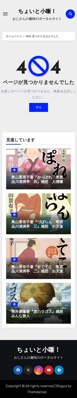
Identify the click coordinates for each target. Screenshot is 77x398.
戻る (38, 107)
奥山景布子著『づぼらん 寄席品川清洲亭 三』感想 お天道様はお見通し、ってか (37, 226)
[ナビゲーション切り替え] (5, 13)
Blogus (61, 386)
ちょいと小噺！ (37, 11)
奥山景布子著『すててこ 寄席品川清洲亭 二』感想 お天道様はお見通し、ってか (37, 271)
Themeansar (37, 392)
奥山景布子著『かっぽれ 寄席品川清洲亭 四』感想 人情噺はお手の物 (37, 182)
